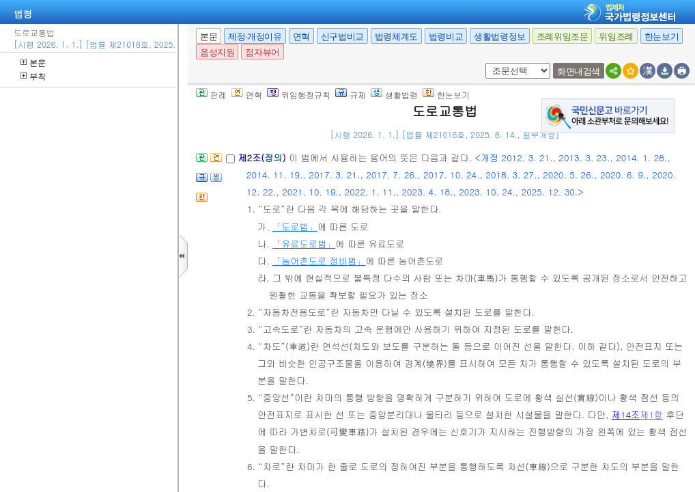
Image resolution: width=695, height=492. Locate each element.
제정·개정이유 (254, 36)
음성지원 (217, 52)
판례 (211, 94)
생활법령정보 (500, 36)
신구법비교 (342, 36)
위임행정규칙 (298, 94)
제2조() (263, 157)
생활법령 (394, 94)
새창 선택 (483, 63)
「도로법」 (294, 226)
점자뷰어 (262, 52)
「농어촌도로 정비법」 (318, 260)
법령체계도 (396, 36)
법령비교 (446, 36)
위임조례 (616, 36)
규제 (350, 94)
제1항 (651, 414)
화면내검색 (578, 71)
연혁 (301, 36)
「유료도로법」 (303, 243)
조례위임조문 (562, 36)
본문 (33, 62)
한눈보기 (661, 36)
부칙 (33, 76)
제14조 (626, 414)
